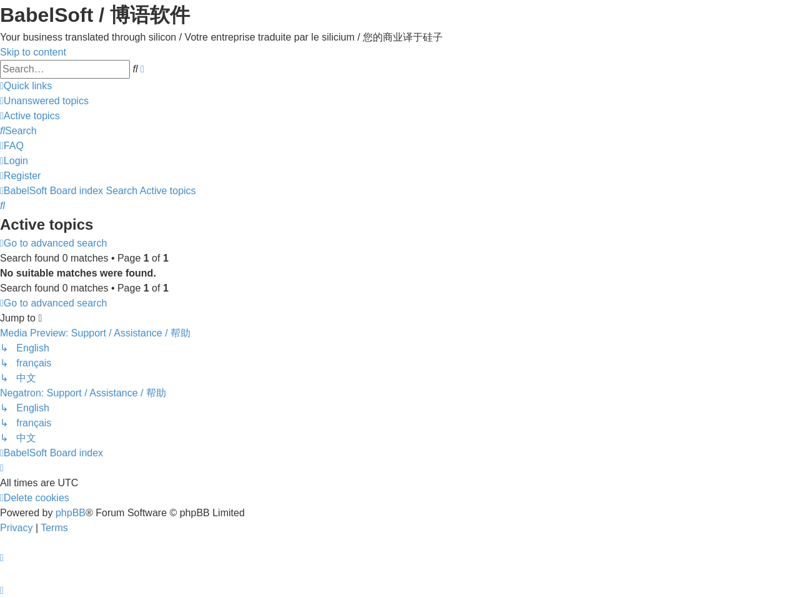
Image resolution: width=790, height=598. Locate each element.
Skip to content (33, 52)
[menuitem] (44, 101)
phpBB (71, 512)
